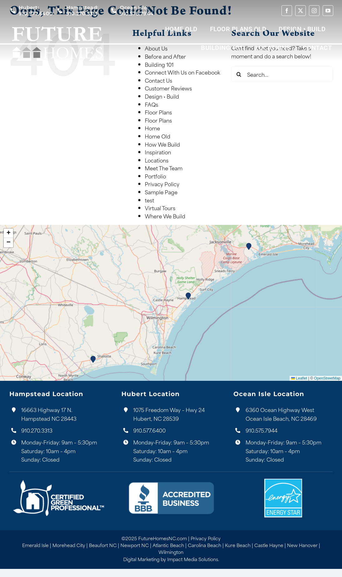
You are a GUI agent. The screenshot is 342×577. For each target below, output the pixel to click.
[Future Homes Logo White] (57, 25)
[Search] (239, 74)
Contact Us (158, 80)
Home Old (157, 136)
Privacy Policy (162, 184)
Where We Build (165, 216)
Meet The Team (164, 168)
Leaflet (299, 378)
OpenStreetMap (327, 378)
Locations (157, 160)
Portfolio (155, 176)
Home (152, 128)
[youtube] (328, 10)
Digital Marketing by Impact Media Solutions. (171, 559)
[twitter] (300, 10)
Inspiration (158, 152)
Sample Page (161, 192)
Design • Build (162, 96)
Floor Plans (158, 112)
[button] (189, 296)
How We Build (162, 144)
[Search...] (282, 74)
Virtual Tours (160, 208)
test (149, 200)
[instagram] (314, 10)
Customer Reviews (168, 88)
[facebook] (286, 10)
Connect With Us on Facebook (182, 72)
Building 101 (159, 64)
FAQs (151, 104)
